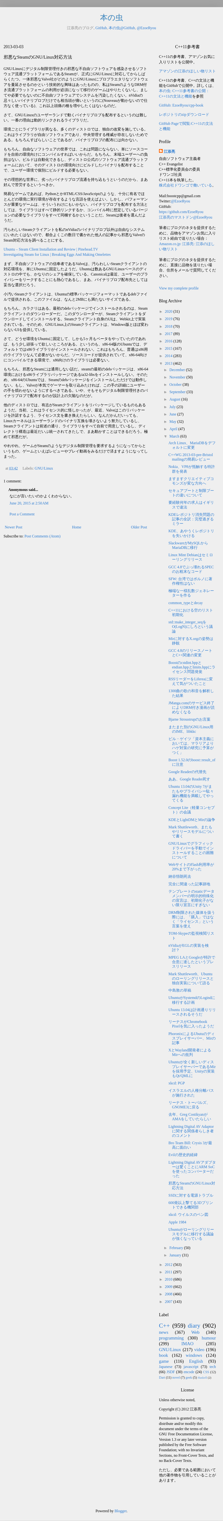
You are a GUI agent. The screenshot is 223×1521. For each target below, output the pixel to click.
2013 (169, 363)
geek (189, 1377)
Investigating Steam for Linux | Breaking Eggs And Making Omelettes (57, 254)
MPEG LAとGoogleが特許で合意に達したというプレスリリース (191, 961)
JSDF (171, 1372)
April (173, 429)
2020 (169, 311)
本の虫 (111, 17)
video (199, 1349)
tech (212, 1367)
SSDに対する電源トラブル (190, 1195)
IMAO (187, 1343)
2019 (169, 319)
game (164, 1361)
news (163, 1332)
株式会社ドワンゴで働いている (185, 185)
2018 (169, 326)
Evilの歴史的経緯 (183, 1155)
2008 (169, 1294)
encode (189, 1372)
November (177, 377)
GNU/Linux (44, 468)
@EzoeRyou (146, 28)
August (175, 399)
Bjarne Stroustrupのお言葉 (189, 719)
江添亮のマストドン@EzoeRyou (185, 217)
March (174, 436)
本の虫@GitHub (122, 28)
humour (209, 1337)
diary (194, 1325)
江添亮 (169, 151)
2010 (169, 1279)
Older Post (139, 527)
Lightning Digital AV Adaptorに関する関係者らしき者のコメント (191, 1131)
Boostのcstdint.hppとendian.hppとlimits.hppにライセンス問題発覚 (191, 667)
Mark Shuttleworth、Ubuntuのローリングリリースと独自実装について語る (191, 978)
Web (195, 1332)
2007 (169, 1302)
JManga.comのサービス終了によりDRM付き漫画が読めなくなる (191, 707)
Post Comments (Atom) (42, 536)
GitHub (101, 28)
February (176, 1248)
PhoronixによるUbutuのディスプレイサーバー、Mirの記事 (192, 1038)
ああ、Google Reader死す (189, 779)
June (173, 414)
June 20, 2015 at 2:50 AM (28, 503)
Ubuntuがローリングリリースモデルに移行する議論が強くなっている (191, 1234)
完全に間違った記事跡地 (189, 884)
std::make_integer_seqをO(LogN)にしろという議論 (190, 626)
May (173, 422)
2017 (169, 334)
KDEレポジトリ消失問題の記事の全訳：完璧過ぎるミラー (191, 519)
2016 (169, 341)
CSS (206, 1372)
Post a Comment (22, 514)
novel (176, 1377)
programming (171, 1337)
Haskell (202, 1377)
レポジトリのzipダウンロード (184, 114)
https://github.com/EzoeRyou (181, 212)
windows (194, 1355)
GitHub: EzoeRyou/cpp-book (181, 105)
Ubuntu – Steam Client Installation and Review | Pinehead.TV (51, 249)
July (173, 407)
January (175, 1255)
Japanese (165, 1367)
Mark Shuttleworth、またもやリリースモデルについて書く (191, 831)
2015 (169, 348)
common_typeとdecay (185, 603)
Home (76, 527)
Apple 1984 (177, 1222)
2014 (169, 356)
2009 (169, 1287)
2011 (169, 1272)
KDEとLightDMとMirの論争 (191, 820)
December (177, 370)
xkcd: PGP (176, 1083)
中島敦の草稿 (179, 990)
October (176, 385)
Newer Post (13, 527)
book (163, 1355)
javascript (191, 1367)
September (177, 392)
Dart (162, 1377)
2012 (169, 1265)
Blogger (121, 1511)
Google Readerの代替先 (187, 772)
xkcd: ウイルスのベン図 (188, 1215)
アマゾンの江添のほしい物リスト (187, 71)
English (196, 1361)
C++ (164, 1325)
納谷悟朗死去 (179, 876)
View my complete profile (179, 288)
